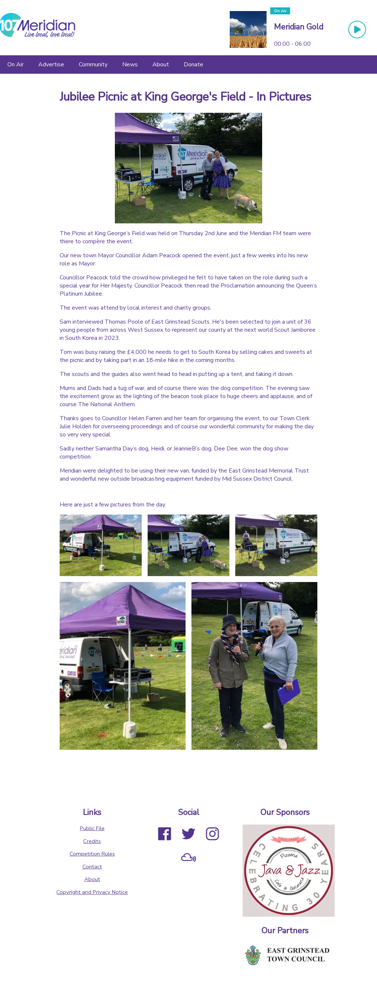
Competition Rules (92, 853)
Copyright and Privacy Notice (92, 892)
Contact (92, 866)
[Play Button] (357, 29)
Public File (92, 828)
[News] (130, 64)
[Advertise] (51, 64)
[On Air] (15, 64)
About (92, 879)
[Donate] (193, 64)
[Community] (93, 64)
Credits (92, 841)
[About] (160, 64)
